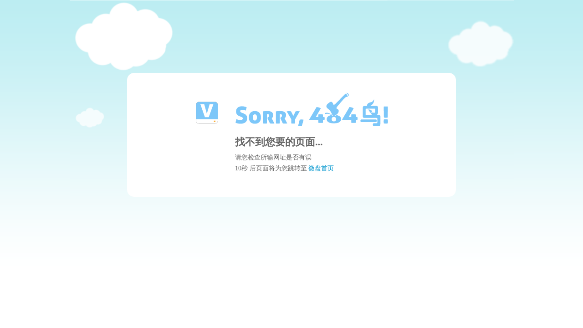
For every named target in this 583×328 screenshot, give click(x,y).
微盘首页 (321, 168)
